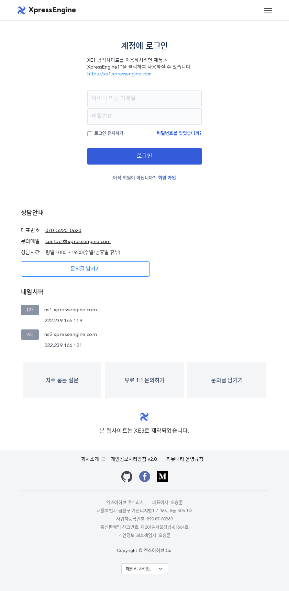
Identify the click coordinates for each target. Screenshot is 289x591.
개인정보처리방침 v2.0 (134, 459)
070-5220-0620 (63, 230)
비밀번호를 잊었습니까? (179, 133)
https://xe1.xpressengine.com (119, 74)
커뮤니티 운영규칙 (184, 459)
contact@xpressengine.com (78, 241)
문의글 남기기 (85, 269)
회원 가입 (167, 178)
